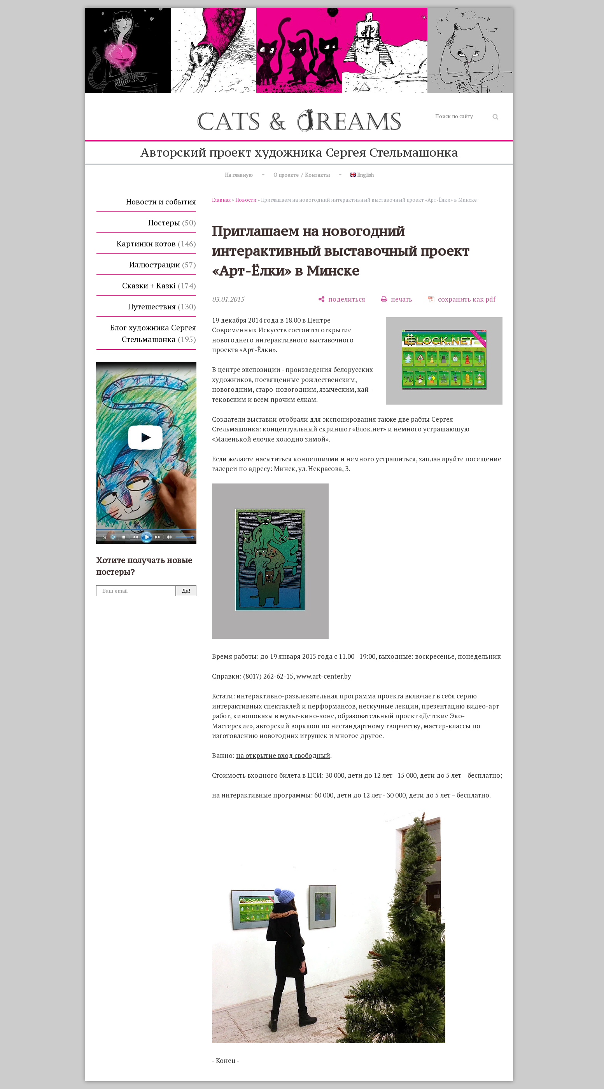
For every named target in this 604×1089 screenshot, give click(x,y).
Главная (221, 199)
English (362, 174)
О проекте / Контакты (301, 174)
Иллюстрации (162, 264)
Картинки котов (156, 243)
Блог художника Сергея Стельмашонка (153, 333)
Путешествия (162, 306)
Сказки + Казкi (159, 285)
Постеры (172, 222)
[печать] (396, 299)
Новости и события (161, 201)
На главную (239, 174)
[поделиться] (341, 299)
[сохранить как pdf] (461, 299)
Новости (245, 199)
